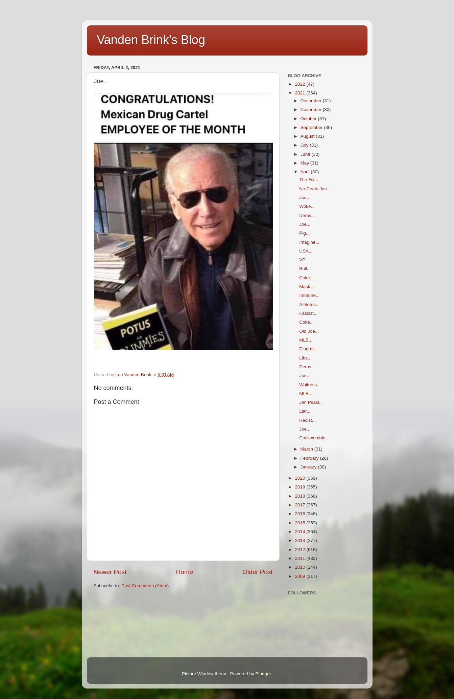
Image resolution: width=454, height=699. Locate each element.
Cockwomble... (314, 437)
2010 (300, 567)
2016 (300, 513)
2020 (300, 478)
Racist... (307, 420)
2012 (300, 549)
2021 (300, 92)
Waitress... (309, 384)
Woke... (307, 206)
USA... (305, 251)
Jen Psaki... (311, 402)
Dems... (307, 215)
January (309, 466)
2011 (300, 558)
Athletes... (309, 304)
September (312, 127)
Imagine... (309, 242)
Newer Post (110, 571)
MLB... (305, 340)
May (305, 163)
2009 (300, 576)
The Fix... (308, 179)
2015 (300, 522)
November (312, 109)
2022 (300, 84)
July (305, 145)
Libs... (305, 358)
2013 (300, 540)
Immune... (309, 295)
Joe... (304, 197)
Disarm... (308, 348)
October (309, 118)
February (310, 458)
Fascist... (308, 313)
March (307, 449)
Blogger (263, 673)
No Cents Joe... (315, 188)
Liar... (304, 411)
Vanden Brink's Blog (151, 40)
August (308, 136)
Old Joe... (309, 331)
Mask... (306, 286)
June (306, 154)
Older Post (257, 571)
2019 (300, 486)
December (312, 100)
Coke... (306, 277)
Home (184, 571)
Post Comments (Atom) (145, 585)
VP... (304, 259)
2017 (300, 504)
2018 (300, 496)
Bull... (305, 268)
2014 (300, 531)
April (306, 171)
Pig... (304, 233)
